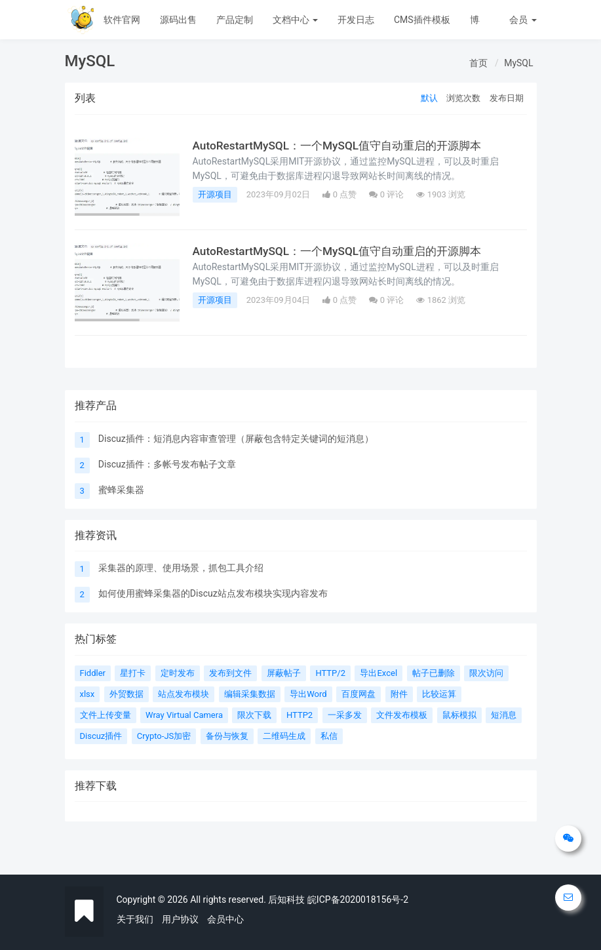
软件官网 (122, 19)
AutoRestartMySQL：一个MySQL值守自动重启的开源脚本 (343, 145)
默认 (429, 98)
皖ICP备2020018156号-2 (357, 899)
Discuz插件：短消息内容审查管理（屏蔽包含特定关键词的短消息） (236, 438)
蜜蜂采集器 (121, 490)
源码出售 (178, 19)
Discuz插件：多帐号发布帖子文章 (167, 464)
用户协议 (180, 919)
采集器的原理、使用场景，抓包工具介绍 (180, 568)
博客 (479, 19)
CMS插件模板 (422, 19)
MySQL (518, 63)
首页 (478, 63)
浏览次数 (463, 98)
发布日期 (507, 98)
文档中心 (295, 19)
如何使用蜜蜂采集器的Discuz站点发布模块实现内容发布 (213, 593)
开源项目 (215, 194)
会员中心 (225, 919)
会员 (522, 19)
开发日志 (356, 19)
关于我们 (135, 919)
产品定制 (234, 19)
